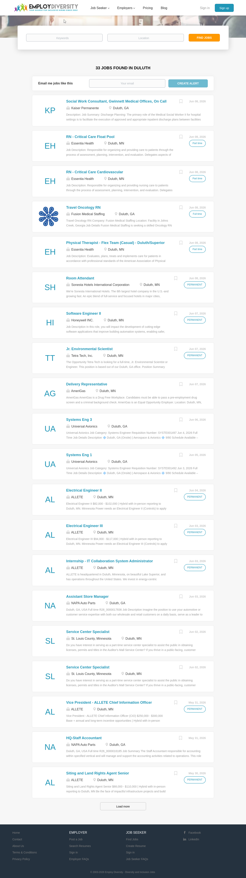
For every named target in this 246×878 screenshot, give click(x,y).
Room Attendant (80, 278)
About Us (18, 846)
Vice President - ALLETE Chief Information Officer (109, 703)
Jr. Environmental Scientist (89, 349)
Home (16, 832)
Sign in (205, 8)
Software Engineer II (83, 313)
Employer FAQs (79, 859)
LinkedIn (193, 839)
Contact (17, 839)
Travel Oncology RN (83, 207)
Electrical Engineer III (84, 526)
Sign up (224, 8)
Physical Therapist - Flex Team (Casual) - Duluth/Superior (115, 243)
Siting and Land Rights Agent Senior (97, 773)
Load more (123, 806)
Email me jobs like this (55, 83)
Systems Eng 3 (79, 420)
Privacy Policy (21, 859)
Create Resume (136, 846)
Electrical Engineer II (84, 490)
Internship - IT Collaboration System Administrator (109, 561)
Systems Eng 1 (79, 455)
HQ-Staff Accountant (84, 738)
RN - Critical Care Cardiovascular (94, 172)
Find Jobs (204, 37)
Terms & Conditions (24, 852)
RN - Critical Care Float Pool (90, 137)
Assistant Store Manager (87, 597)
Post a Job (75, 839)
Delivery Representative (86, 384)
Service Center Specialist (87, 632)
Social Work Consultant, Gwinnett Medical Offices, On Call (116, 101)
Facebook (194, 832)
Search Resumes (80, 846)
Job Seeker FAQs (137, 859)
